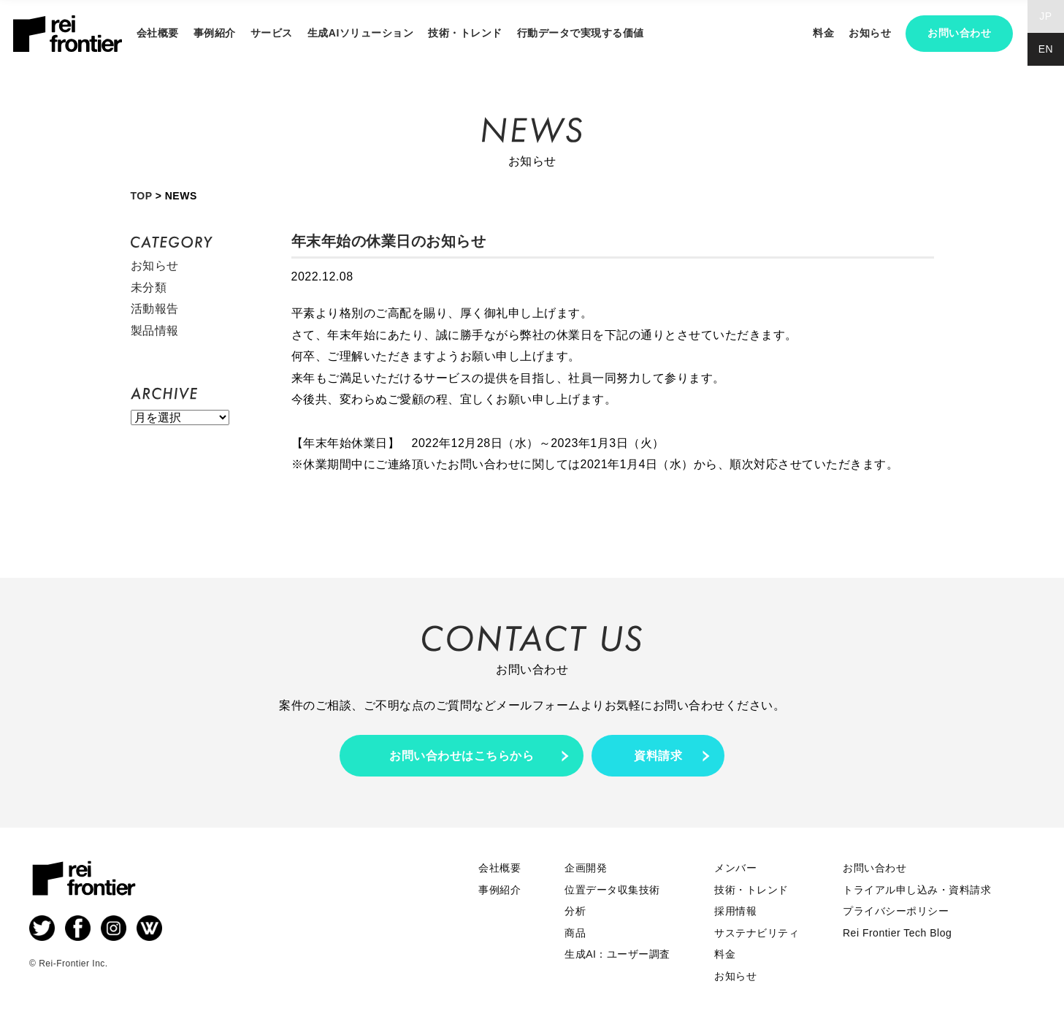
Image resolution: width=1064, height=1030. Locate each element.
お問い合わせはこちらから (461, 755)
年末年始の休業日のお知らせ (388, 241)
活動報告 (155, 308)
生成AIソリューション (360, 33)
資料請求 (658, 755)
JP (1045, 16)
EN (1045, 49)
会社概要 (158, 33)
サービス (271, 33)
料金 (823, 33)
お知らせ (870, 33)
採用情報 (735, 911)
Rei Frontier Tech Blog (897, 933)
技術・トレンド (465, 33)
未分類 (149, 287)
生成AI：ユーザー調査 (617, 954)
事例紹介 (215, 33)
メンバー (735, 868)
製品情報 (155, 330)
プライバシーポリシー (896, 911)
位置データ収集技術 (612, 890)
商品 (575, 933)
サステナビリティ (756, 933)
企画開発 (585, 868)
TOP (142, 196)
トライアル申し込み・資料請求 (917, 890)
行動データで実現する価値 (580, 33)
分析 (575, 911)
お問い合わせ (959, 33)
